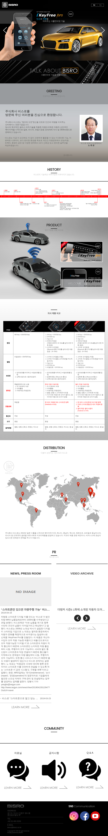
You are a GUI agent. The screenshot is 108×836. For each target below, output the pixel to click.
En (100, 5)
